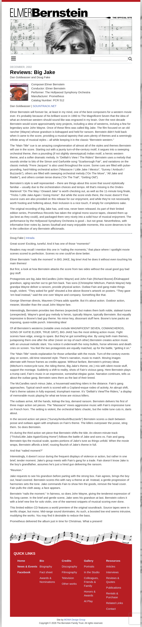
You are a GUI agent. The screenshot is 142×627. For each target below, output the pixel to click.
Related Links (114, 603)
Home (21, 560)
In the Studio (91, 572)
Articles (110, 566)
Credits (66, 560)
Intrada (30, 237)
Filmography (69, 572)
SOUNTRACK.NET (44, 106)
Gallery (88, 560)
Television (68, 578)
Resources (113, 560)
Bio (42, 560)
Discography (69, 566)
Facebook (23, 572)
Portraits (89, 566)
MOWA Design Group (74, 619)
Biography (46, 566)
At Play (88, 601)
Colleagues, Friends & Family (91, 581)
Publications (113, 587)
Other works (69, 583)
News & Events (27, 566)
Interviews (112, 572)
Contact (111, 608)
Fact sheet (46, 572)
